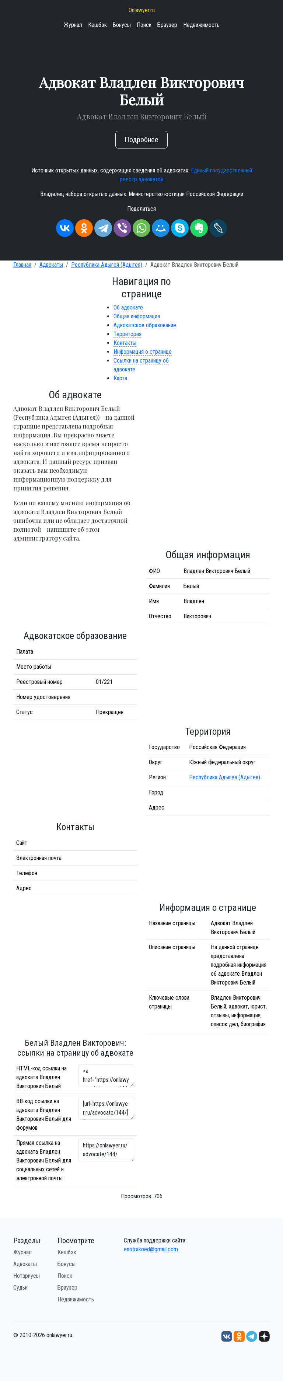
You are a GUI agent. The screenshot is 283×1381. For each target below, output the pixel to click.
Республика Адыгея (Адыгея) (106, 264)
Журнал (73, 24)
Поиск (144, 24)
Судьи (20, 1287)
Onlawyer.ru (142, 10)
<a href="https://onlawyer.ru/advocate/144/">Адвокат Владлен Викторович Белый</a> (106, 1075)
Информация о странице (142, 351)
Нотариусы (26, 1275)
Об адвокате (128, 307)
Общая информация (136, 316)
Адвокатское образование (144, 325)
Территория (127, 334)
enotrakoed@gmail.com (151, 1249)
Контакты (124, 342)
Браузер (167, 24)
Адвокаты (51, 264)
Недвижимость (201, 24)
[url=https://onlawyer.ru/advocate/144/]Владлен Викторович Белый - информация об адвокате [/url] (106, 1108)
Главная (22, 264)
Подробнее (141, 139)
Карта (120, 378)
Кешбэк (97, 24)
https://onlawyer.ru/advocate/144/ (106, 1150)
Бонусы (122, 24)
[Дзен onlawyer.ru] (264, 1335)
